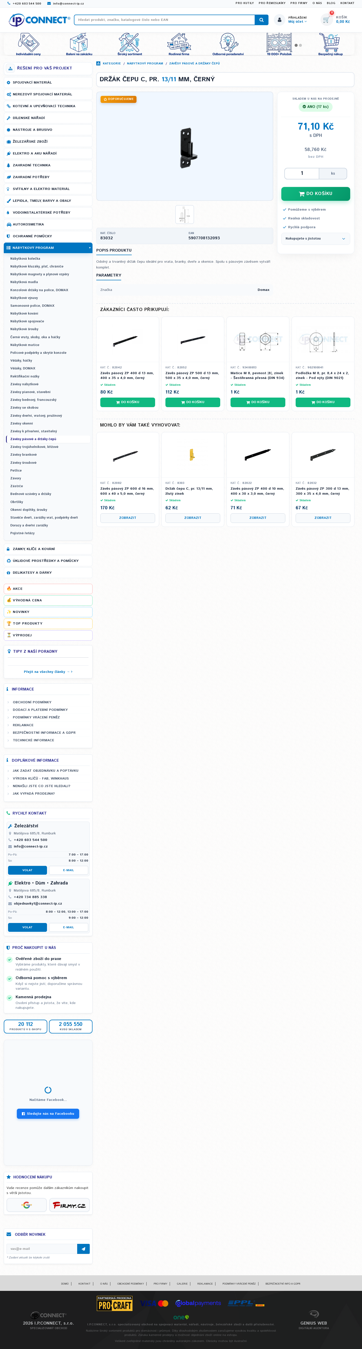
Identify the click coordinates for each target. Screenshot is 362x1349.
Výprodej (22, 635)
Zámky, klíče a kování (34, 549)
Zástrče (16, 486)
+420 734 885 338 (30, 897)
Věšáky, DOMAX (22, 368)
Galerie (182, 1284)
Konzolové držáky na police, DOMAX (39, 290)
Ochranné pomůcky (32, 236)
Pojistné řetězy (22, 533)
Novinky (21, 611)
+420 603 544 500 (24, 4)
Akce (17, 588)
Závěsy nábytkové (24, 384)
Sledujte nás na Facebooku (48, 1113)
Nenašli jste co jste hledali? (41, 786)
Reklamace (23, 725)
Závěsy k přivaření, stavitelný (33, 431)
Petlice (16, 470)
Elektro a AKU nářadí (35, 153)
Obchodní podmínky (32, 702)
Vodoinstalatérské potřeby (41, 212)
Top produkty (27, 623)
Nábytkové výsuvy (24, 298)
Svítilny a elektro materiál (41, 188)
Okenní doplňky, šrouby (28, 510)
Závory (15, 478)
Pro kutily (245, 3)
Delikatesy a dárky (32, 572)
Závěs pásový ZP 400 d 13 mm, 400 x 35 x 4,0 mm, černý (127, 376)
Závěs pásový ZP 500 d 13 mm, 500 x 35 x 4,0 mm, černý (192, 376)
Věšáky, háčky (21, 360)
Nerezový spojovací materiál (42, 94)
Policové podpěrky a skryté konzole (38, 353)
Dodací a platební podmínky (40, 709)
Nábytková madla (24, 282)
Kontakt (347, 3)
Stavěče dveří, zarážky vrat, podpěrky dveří (44, 517)
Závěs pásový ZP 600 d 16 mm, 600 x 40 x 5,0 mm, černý (127, 491)
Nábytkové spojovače (27, 321)
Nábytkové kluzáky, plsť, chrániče (36, 266)
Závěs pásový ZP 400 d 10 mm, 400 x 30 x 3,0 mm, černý (257, 491)
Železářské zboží (30, 141)
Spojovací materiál (32, 82)
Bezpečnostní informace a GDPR (44, 732)
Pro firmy (298, 3)
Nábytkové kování (24, 313)
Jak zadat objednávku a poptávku (45, 770)
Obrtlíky (16, 502)
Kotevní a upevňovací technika (44, 106)
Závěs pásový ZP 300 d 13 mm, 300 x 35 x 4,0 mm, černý (322, 491)
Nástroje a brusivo (32, 129)
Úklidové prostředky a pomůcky (45, 560)
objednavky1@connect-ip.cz (38, 903)
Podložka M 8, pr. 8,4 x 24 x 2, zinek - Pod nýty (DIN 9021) (322, 376)
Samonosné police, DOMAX (32, 305)
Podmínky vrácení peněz (36, 717)
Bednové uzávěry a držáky (30, 494)
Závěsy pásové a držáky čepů (194, 63)
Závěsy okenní (21, 423)
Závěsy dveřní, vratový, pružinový (36, 415)
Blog (331, 3)
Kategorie (112, 63)
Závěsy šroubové (23, 462)
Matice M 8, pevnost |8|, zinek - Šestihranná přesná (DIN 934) (257, 376)
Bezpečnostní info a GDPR (282, 1284)
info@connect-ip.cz (65, 4)
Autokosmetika (28, 224)
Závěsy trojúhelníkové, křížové (34, 447)
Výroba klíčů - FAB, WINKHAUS (41, 778)
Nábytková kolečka (25, 258)
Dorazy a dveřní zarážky (29, 525)
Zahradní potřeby (31, 177)
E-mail (68, 870)
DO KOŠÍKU (316, 193)
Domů (65, 1284)
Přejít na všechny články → (47, 671)
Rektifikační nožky (24, 376)
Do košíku (127, 402)
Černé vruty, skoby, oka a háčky (35, 337)
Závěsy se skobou (24, 407)
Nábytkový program (145, 63)
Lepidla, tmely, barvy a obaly (42, 200)
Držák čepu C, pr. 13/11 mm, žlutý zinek (189, 491)
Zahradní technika (32, 165)
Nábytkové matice (24, 345)
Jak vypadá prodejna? (34, 793)
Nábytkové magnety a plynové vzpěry (39, 274)
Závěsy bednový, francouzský (33, 400)
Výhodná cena (27, 600)
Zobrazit (127, 518)
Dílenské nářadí (29, 118)
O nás (317, 3)
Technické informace (33, 740)
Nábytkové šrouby (24, 329)
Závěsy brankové (23, 454)
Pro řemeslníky (272, 3)
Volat (27, 870)
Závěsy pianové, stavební (30, 392)
